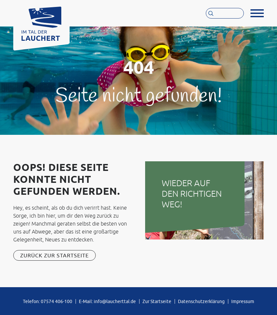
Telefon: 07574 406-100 (47, 301)
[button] (257, 13)
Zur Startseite (156, 301)
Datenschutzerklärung (201, 301)
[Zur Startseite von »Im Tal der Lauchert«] (41, 22)
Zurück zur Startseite (54, 255)
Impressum (242, 301)
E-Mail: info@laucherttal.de (107, 301)
